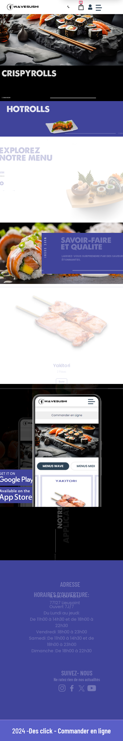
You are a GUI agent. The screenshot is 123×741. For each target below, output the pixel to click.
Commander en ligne (84, 730)
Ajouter (61, 383)
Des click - (43, 730)
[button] (8, 190)
